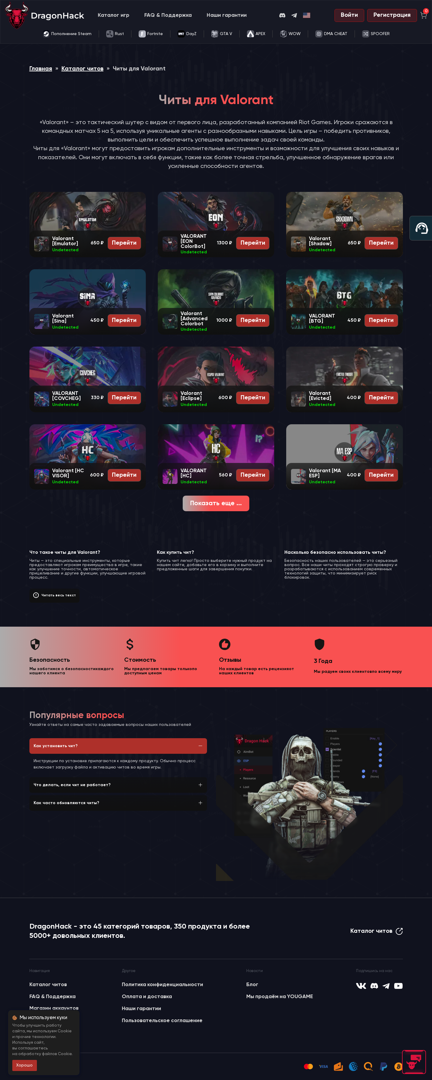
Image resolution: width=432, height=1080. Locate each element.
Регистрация (392, 15)
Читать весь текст (58, 595)
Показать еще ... (216, 503)
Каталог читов (83, 69)
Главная (40, 69)
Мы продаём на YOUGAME (279, 996)
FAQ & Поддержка (168, 15)
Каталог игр (113, 15)
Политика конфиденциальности (162, 984)
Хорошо (24, 1065)
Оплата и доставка (147, 996)
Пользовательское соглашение (162, 1020)
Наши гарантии (227, 15)
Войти (349, 15)
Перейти (124, 243)
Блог (252, 984)
